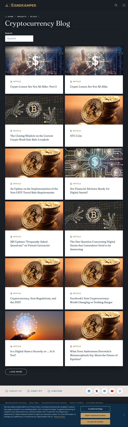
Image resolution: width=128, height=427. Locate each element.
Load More (16, 372)
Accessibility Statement (94, 403)
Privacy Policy (34, 403)
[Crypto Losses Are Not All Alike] (94, 70)
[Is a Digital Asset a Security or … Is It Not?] (34, 338)
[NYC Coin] (94, 121)
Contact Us (15, 391)
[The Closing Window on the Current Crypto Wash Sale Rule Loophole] (34, 121)
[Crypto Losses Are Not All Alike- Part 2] (34, 70)
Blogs (33, 17)
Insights (21, 17)
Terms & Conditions (77, 403)
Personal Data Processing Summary (54, 403)
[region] (64, 415)
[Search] (116, 5)
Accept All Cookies (95, 422)
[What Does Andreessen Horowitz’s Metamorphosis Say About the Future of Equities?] (94, 338)
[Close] (124, 415)
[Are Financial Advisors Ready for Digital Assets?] (94, 174)
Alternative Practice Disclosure (16, 403)
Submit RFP (36, 391)
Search (8, 33)
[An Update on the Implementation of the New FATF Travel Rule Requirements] (34, 174)
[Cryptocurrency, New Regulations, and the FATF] (34, 283)
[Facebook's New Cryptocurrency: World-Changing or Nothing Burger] (94, 283)
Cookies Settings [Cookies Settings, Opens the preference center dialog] (95, 409)
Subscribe (56, 391)
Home (9, 17)
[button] (124, 5)
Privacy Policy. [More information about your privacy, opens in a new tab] (59, 417)
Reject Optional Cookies (95, 415)
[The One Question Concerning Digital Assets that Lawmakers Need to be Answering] (94, 229)
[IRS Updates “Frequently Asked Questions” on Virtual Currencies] (34, 229)
